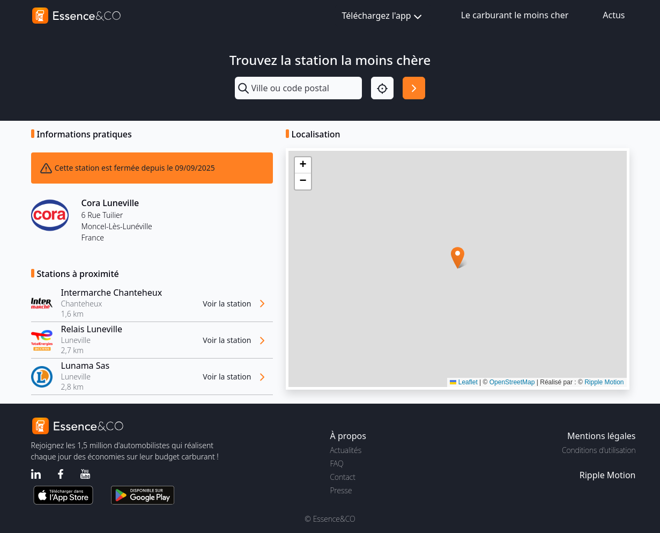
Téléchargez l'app (383, 16)
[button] (457, 258)
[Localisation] (382, 88)
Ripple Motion (604, 382)
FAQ (337, 463)
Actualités (346, 450)
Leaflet (463, 382)
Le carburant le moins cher (515, 15)
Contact (342, 477)
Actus (614, 15)
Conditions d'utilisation (599, 450)
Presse (341, 490)
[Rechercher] (414, 88)
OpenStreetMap (512, 382)
